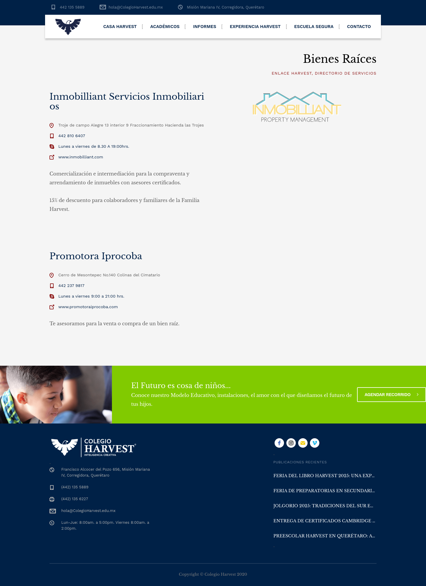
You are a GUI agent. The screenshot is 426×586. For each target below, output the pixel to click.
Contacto (359, 26)
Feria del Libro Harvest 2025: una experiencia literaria (325, 475)
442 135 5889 (72, 7)
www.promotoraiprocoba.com (88, 306)
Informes (204, 26)
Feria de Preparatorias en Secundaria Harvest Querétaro (325, 490)
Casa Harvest (120, 26)
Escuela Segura (314, 26)
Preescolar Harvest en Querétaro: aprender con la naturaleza (325, 536)
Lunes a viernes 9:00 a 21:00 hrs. (91, 296)
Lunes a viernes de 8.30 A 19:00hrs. (93, 146)
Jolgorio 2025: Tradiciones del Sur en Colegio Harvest (325, 505)
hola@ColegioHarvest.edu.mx (135, 7)
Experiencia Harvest (255, 26)
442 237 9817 (71, 285)
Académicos (164, 26)
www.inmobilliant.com (80, 157)
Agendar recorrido (391, 394)
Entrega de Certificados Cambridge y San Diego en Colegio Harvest (325, 520)
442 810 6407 (71, 135)
